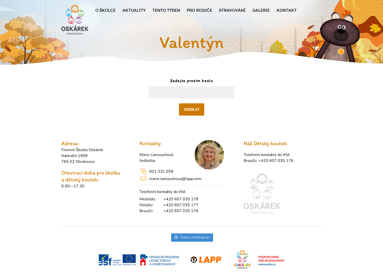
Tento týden (166, 10)
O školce (105, 10)
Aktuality (134, 10)
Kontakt (287, 10)
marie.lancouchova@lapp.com (175, 178)
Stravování (232, 10)
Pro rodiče (199, 10)
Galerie (261, 10)
